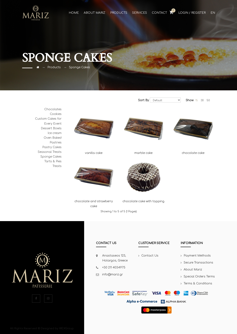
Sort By (143, 100)
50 (208, 100)
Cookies (56, 114)
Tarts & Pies (53, 161)
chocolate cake (193, 131)
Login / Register (192, 12)
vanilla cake (94, 131)
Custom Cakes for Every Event (48, 121)
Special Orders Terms (199, 276)
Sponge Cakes (79, 67)
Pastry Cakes (52, 147)
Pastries (56, 142)
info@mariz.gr (112, 274)
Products (54, 67)
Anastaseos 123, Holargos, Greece (115, 258)
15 (196, 100)
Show (189, 100)
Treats (57, 166)
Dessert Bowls (51, 128)
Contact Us (149, 255)
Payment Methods (197, 255)
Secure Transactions (198, 262)
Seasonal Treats (50, 151)
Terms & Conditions (198, 283)
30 (202, 100)
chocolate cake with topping (143, 179)
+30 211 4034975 (113, 267)
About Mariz (193, 269)
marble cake (143, 131)
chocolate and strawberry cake (94, 182)
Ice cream (55, 133)
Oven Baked (53, 137)
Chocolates (53, 109)
